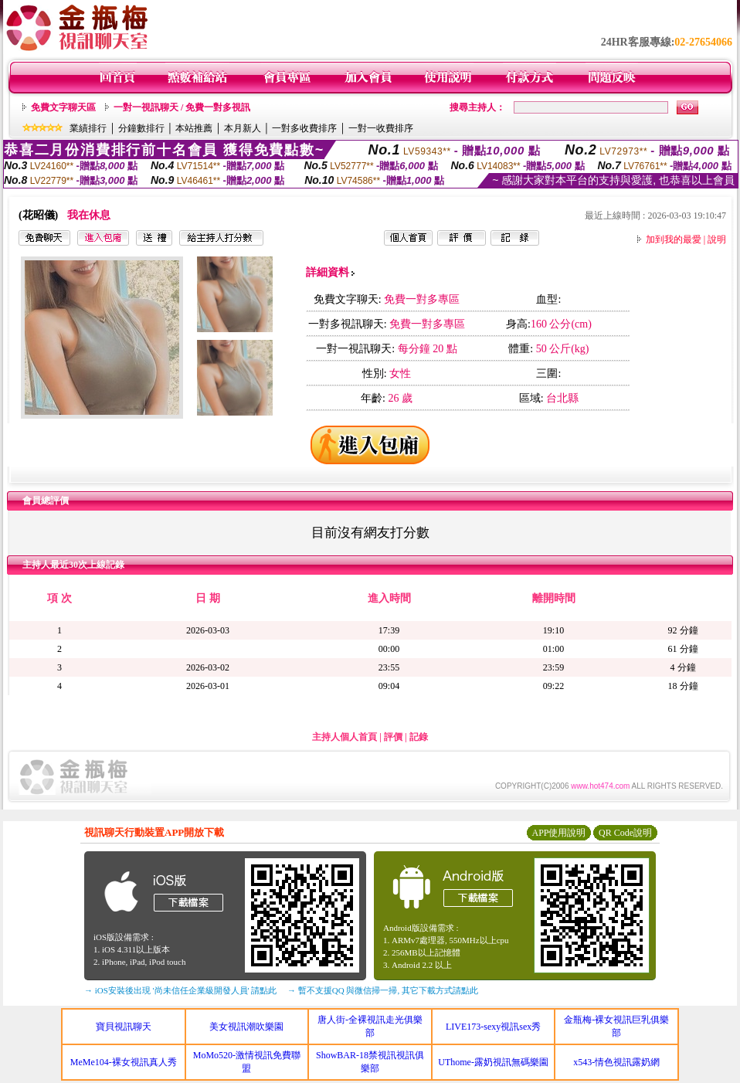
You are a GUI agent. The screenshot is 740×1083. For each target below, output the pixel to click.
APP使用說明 (558, 832)
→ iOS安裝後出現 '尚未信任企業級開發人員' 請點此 (180, 990)
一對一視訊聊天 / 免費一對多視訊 (182, 107)
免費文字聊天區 (63, 107)
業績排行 (88, 128)
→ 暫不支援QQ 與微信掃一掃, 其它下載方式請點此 (382, 990)
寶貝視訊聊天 (123, 1026)
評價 (393, 737)
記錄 (418, 737)
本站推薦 (193, 128)
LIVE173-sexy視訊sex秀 (493, 1026)
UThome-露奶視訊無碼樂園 (493, 1062)
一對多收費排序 (304, 128)
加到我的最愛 (673, 239)
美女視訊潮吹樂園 (246, 1026)
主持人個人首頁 (344, 737)
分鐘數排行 (141, 128)
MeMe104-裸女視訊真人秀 (123, 1062)
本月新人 (242, 128)
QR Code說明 (625, 832)
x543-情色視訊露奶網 (616, 1062)
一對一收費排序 (380, 128)
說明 (717, 239)
